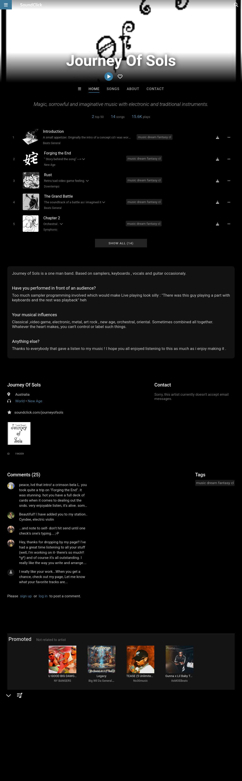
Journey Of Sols (24, 384)
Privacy (113, 753)
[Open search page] (237, 4)
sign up (26, 595)
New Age (49, 164)
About (133, 89)
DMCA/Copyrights (88, 753)
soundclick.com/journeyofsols (38, 411)
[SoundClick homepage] (31, 4)
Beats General (51, 143)
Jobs (65, 753)
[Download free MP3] (217, 137)
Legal (127, 753)
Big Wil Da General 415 (102, 680)
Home (94, 89)
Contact (155, 89)
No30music (140, 680)
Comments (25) (23, 474)
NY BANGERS (62, 680)
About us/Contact (42, 753)
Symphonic (50, 229)
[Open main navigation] (6, 4)
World (20, 400)
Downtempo (51, 186)
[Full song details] (229, 137)
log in (43, 595)
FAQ (20, 753)
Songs (113, 89)
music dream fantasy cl (154, 137)
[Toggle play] (13, 137)
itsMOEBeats (179, 680)
